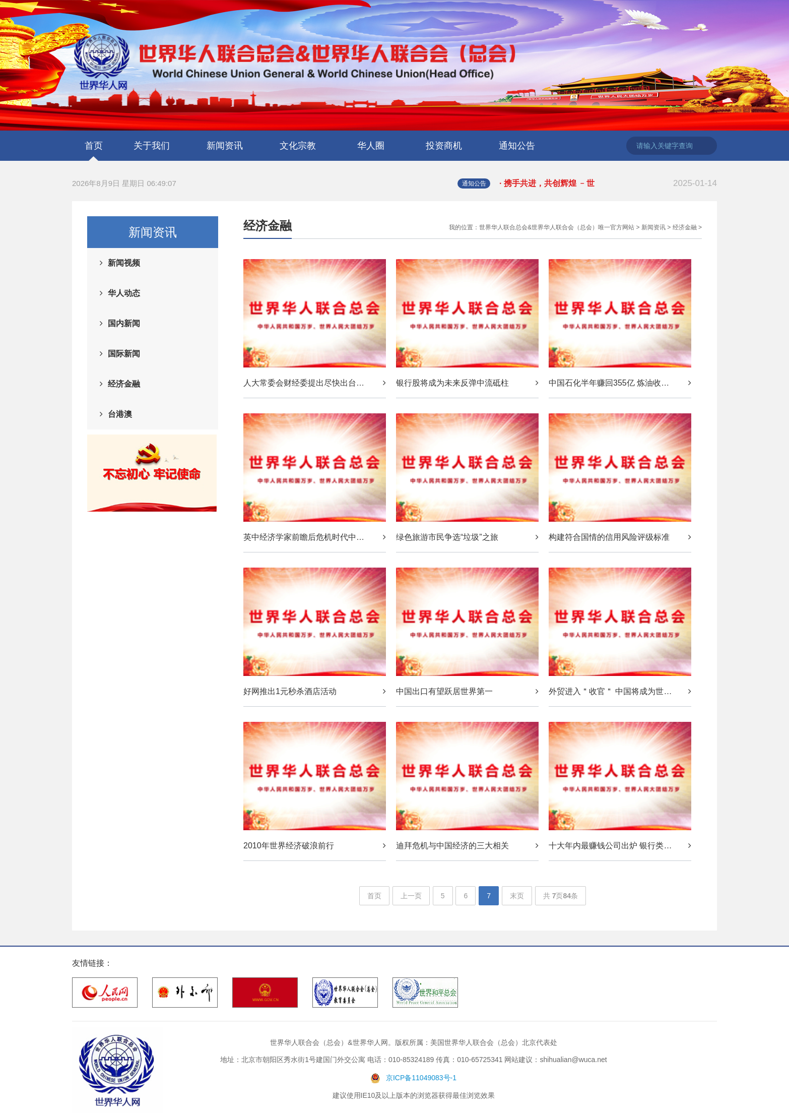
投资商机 (444, 146)
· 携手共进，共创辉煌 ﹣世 (608, 183)
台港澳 (120, 414)
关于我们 (152, 146)
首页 (94, 146)
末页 (517, 896)
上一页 (411, 896)
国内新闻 (124, 323)
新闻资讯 (225, 146)
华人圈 (370, 146)
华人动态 (124, 293)
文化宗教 (298, 146)
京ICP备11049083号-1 (421, 1078)
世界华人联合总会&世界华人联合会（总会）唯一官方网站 (556, 227)
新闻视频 (124, 263)
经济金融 (124, 384)
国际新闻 (124, 353)
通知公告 (517, 146)
